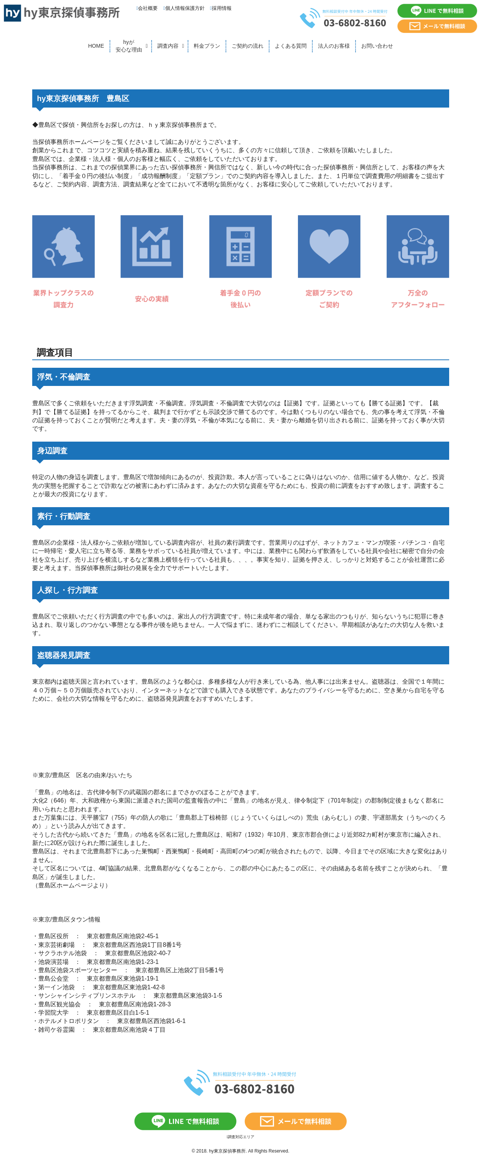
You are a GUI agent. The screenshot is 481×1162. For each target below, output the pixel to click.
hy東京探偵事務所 (227, 1151)
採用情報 (221, 8)
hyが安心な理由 (129, 46)
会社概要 (147, 8)
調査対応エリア (241, 1137)
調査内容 (168, 46)
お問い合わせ (377, 46)
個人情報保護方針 (184, 8)
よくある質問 (291, 46)
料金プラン (207, 46)
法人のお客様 (334, 46)
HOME (96, 46)
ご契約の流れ (247, 46)
